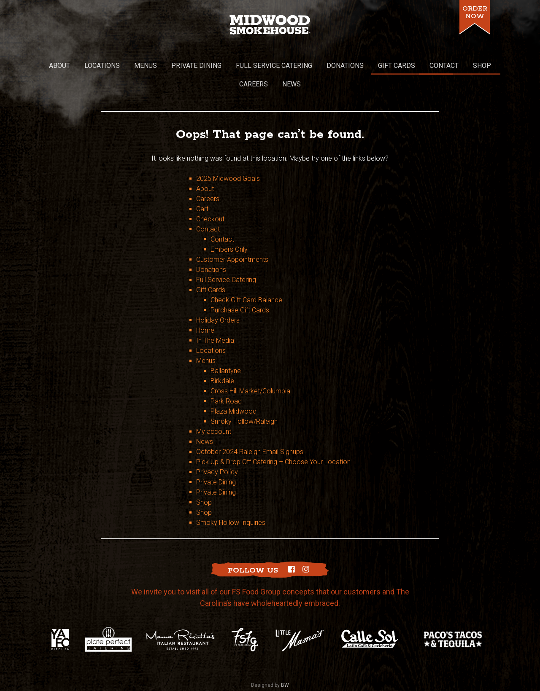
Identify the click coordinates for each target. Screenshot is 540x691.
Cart (202, 185)
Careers (207, 175)
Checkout (210, 195)
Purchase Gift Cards (240, 286)
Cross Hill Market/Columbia (250, 367)
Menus (206, 337)
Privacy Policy (217, 448)
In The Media (215, 317)
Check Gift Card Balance (246, 276)
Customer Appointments (232, 236)
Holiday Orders (218, 297)
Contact (208, 206)
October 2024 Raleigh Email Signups (249, 428)
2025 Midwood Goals (228, 155)
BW (285, 662)
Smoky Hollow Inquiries (230, 499)
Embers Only (229, 226)
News (204, 418)
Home (205, 307)
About (205, 165)
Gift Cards (210, 266)
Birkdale (222, 357)
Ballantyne (226, 347)
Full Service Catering (226, 256)
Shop (204, 479)
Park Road (226, 378)
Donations (211, 246)
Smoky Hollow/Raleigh (244, 398)
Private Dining (216, 458)
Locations (211, 327)
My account (213, 408)
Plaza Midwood (233, 388)
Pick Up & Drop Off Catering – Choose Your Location (273, 438)
